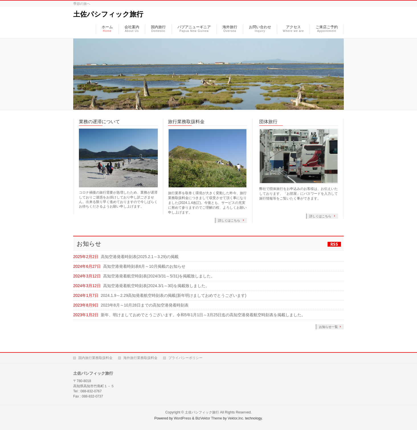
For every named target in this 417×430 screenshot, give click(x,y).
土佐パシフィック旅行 (108, 14)
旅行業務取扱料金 (186, 121)
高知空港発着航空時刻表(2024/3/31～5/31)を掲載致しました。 (159, 276)
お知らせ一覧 (328, 326)
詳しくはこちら (229, 220)
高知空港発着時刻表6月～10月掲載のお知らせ (144, 266)
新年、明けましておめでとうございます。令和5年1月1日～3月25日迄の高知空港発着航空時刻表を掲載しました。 (203, 315)
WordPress (182, 418)
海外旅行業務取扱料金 (140, 358)
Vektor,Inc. (236, 418)
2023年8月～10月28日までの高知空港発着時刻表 (145, 305)
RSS (334, 244)
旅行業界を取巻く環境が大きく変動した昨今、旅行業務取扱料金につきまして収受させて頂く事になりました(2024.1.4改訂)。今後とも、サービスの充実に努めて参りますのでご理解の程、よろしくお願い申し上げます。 (207, 202)
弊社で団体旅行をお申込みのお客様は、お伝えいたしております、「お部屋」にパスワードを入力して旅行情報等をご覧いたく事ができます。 (298, 193)
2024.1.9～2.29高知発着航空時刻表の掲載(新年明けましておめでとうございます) (173, 295)
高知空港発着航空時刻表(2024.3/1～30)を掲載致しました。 (156, 285)
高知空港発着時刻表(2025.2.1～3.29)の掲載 (140, 256)
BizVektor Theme (208, 418)
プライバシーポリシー (185, 358)
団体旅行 (268, 121)
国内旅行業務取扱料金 (95, 358)
